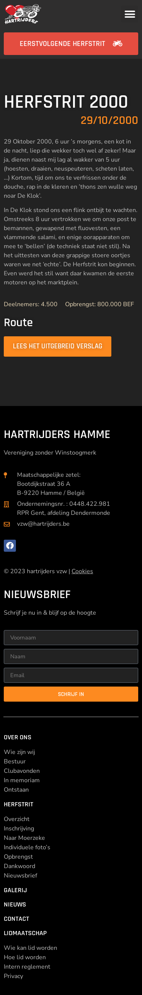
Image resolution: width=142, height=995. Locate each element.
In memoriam (22, 780)
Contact (16, 918)
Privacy (13, 976)
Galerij (15, 890)
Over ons (17, 737)
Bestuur (15, 761)
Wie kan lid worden (30, 948)
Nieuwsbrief (20, 875)
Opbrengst (18, 857)
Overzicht (17, 819)
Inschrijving (19, 828)
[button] (129, 14)
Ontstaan (16, 790)
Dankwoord (19, 866)
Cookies (82, 571)
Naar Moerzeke (24, 838)
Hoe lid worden (25, 957)
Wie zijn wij (19, 752)
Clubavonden (22, 771)
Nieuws (15, 904)
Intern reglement (27, 967)
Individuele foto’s (27, 847)
